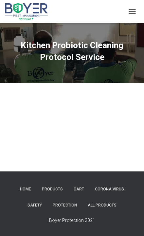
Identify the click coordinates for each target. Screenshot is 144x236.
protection (65, 205)
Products (52, 189)
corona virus (109, 189)
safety (34, 205)
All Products (102, 205)
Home (25, 189)
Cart (79, 189)
